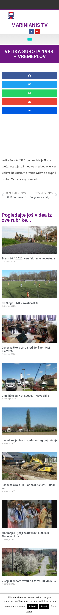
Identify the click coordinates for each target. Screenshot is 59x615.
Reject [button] (44, 606)
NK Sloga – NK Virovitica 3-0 (20, 303)
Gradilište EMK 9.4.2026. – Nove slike (25, 395)
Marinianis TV (29, 25)
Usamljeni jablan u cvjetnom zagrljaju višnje (29, 440)
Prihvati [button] (32, 606)
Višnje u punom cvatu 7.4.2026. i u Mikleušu (29, 581)
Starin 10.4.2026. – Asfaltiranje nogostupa (28, 258)
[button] (29, 39)
